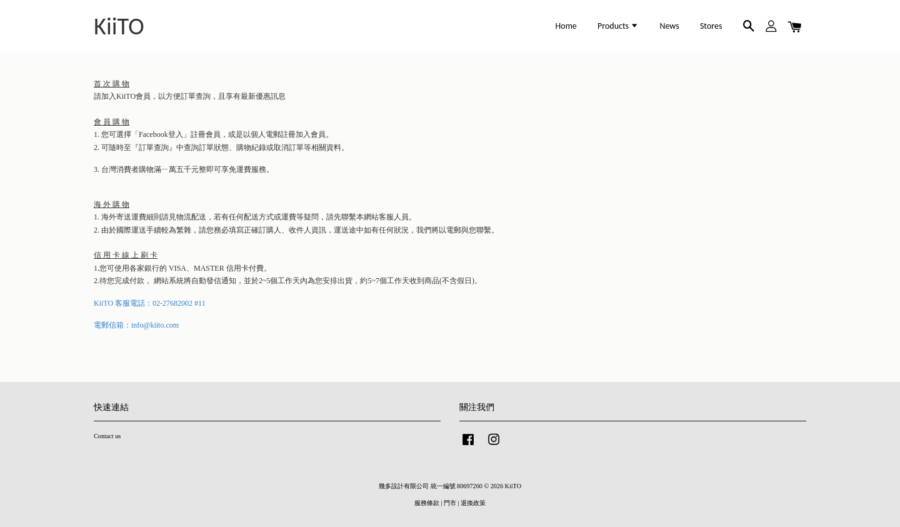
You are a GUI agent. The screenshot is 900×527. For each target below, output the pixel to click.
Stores (711, 26)
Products (618, 26)
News (669, 26)
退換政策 (473, 502)
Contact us (107, 436)
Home (566, 26)
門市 (450, 502)
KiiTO (119, 26)
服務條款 (426, 502)
